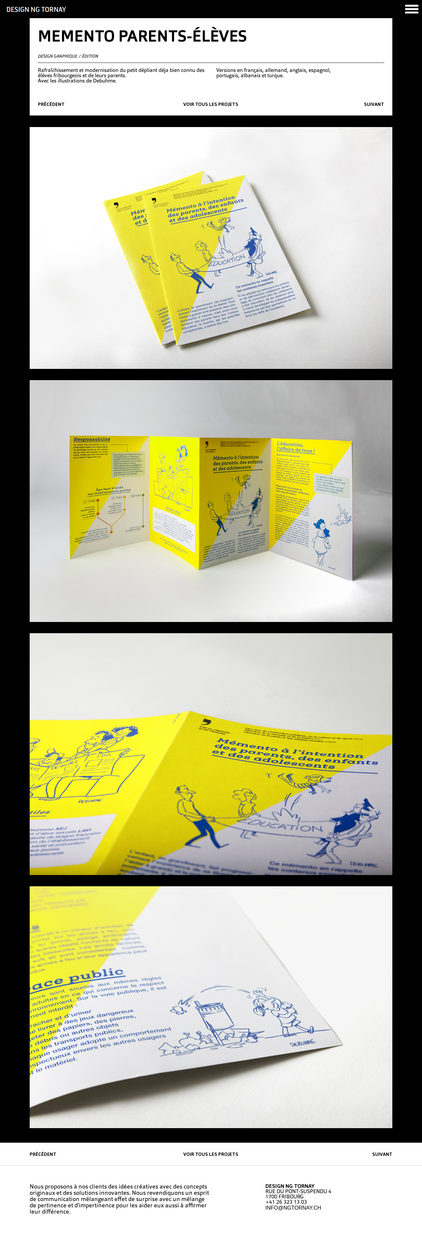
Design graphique (57, 56)
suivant (374, 104)
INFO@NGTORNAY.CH (293, 1208)
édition (90, 56)
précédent (51, 104)
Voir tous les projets (210, 104)
